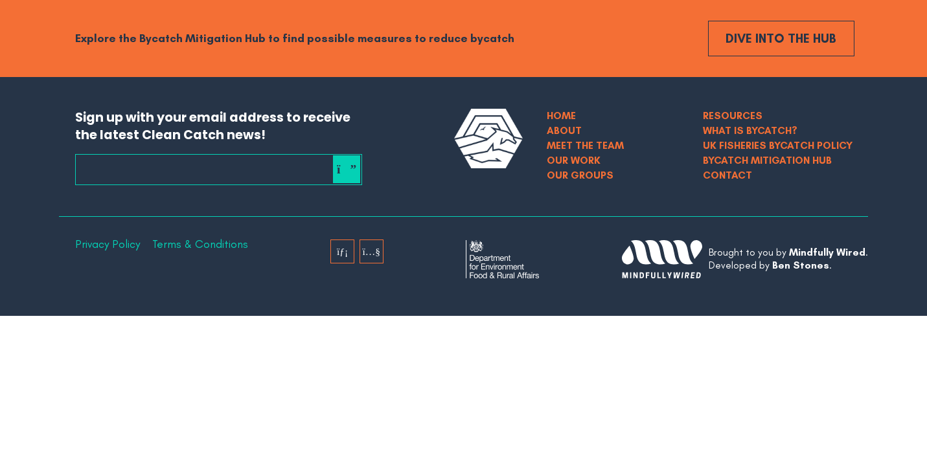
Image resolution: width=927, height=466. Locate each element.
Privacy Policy (107, 244)
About (564, 130)
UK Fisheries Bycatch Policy (778, 145)
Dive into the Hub (781, 38)
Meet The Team (585, 145)
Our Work (574, 160)
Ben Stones (800, 265)
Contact (727, 175)
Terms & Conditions (200, 244)
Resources (732, 115)
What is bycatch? (750, 130)
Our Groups (580, 175)
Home (561, 115)
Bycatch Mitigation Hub (767, 160)
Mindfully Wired (827, 252)
